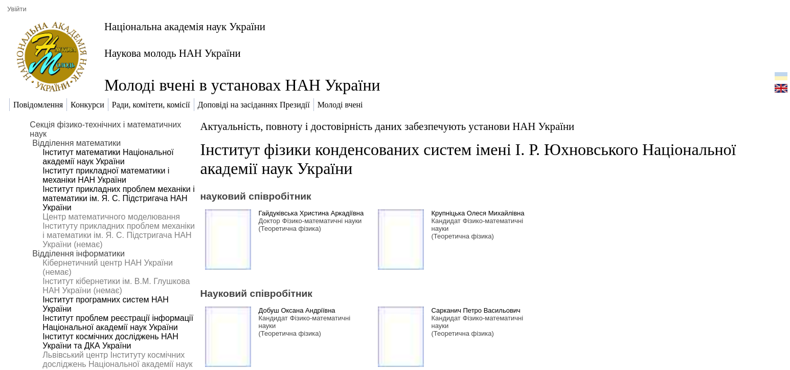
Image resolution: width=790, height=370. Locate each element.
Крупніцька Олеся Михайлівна (478, 213)
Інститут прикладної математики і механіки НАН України (105, 175)
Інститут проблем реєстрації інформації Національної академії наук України (117, 323)
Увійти (17, 9)
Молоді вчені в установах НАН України (242, 85)
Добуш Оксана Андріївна (297, 310)
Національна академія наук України (184, 26)
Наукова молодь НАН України (172, 53)
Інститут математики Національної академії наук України (107, 157)
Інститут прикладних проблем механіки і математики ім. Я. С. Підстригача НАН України (118, 198)
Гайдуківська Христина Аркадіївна (311, 213)
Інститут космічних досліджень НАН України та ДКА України (110, 341)
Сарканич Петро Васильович (476, 310)
